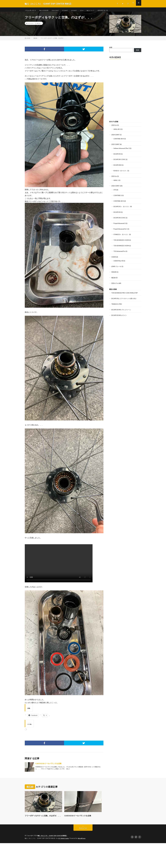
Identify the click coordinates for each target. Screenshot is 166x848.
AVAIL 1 (116, 181)
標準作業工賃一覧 (112, 10)
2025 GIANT (115, 146)
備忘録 (39, 25)
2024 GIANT (115, 137)
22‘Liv (89, 10)
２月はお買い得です (31, 10)
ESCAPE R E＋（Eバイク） (122, 207)
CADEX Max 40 (118, 261)
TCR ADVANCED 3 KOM (121, 246)
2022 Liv (114, 127)
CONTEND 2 (117, 196)
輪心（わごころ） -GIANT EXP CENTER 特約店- (53, 840)
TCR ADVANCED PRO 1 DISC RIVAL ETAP (125, 292)
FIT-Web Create (64, 843)
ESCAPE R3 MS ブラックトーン (121, 309)
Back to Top (83, 833)
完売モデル (115, 283)
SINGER (114, 272)
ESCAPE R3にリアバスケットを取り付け (124, 298)
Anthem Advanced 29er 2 (121, 150)
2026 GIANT (59, 10)
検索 (110, 49)
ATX (114, 191)
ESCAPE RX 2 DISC (119, 218)
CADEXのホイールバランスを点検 (48, 766)
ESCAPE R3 (117, 155)
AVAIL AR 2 (117, 131)
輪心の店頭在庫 (46, 10)
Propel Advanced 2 (119, 224)
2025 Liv (114, 177)
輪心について (98, 10)
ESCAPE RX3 (117, 166)
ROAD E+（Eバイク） (120, 172)
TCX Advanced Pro (119, 251)
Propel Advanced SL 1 (120, 229)
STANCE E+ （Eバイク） (121, 235)
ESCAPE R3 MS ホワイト (119, 314)
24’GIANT (80, 10)
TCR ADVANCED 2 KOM (121, 240)
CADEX (113, 257)
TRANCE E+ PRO (117, 303)
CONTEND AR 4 (118, 140)
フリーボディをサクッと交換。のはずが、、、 (41, 819)
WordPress (83, 843)
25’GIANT (70, 10)
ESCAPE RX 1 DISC (119, 161)
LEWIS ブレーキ (116, 266)
